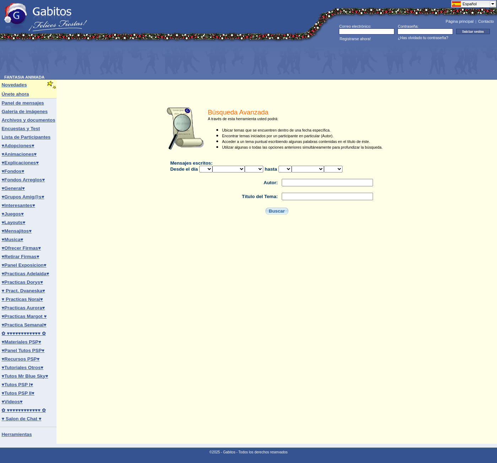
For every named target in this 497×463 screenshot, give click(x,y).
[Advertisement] (133, 59)
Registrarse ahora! (355, 39)
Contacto (486, 21)
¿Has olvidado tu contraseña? (423, 38)
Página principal (460, 21)
